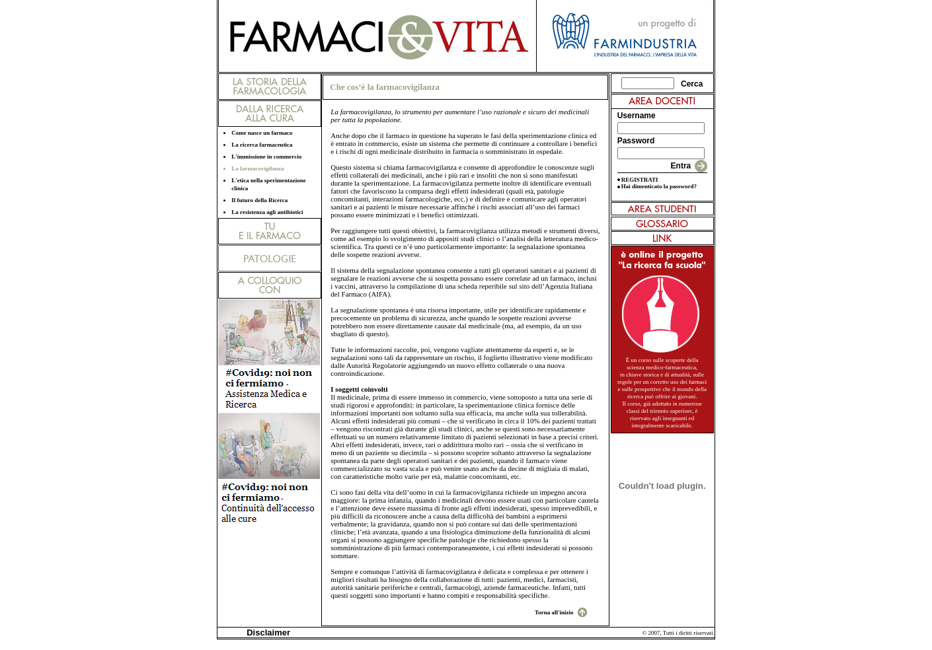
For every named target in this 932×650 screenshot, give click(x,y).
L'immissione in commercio (266, 156)
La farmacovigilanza (257, 168)
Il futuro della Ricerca (259, 200)
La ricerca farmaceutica (261, 144)
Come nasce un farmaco (261, 132)
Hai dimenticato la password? (659, 186)
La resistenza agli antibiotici (267, 212)
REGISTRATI (639, 179)
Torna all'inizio (554, 612)
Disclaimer (266, 632)
